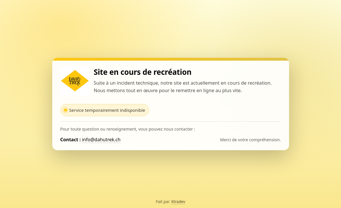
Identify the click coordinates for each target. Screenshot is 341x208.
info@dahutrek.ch (101, 139)
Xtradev (178, 201)
